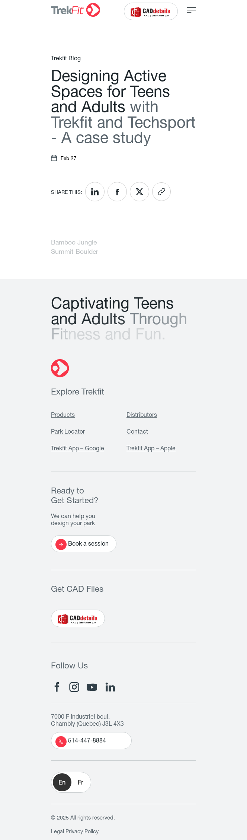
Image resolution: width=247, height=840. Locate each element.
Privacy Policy (82, 832)
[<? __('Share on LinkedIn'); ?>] (95, 191)
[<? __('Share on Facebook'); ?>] (117, 191)
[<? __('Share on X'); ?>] (139, 191)
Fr (80, 783)
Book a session (82, 544)
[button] (71, 782)
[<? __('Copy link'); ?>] (161, 191)
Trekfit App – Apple (151, 449)
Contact (137, 432)
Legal (57, 832)
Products (63, 416)
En (61, 783)
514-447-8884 (80, 741)
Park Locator (68, 432)
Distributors (141, 416)
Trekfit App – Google (77, 449)
